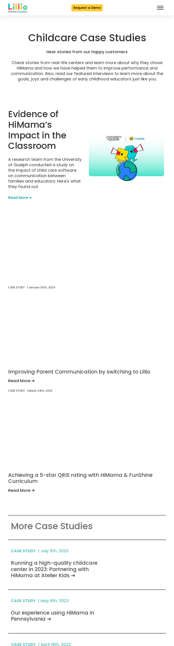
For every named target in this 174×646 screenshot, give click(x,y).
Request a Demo (87, 7)
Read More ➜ (20, 197)
